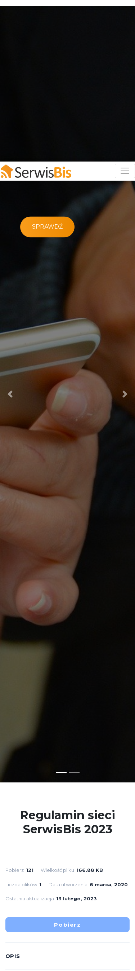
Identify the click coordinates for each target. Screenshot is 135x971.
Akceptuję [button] (69, 961)
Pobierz (67, 781)
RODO (113, 940)
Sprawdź (47, 83)
